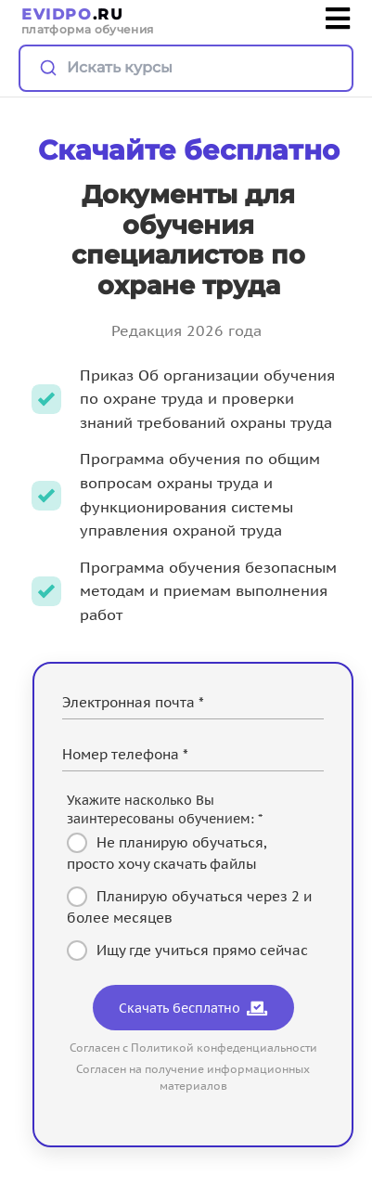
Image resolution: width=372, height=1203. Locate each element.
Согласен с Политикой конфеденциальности (193, 1047)
